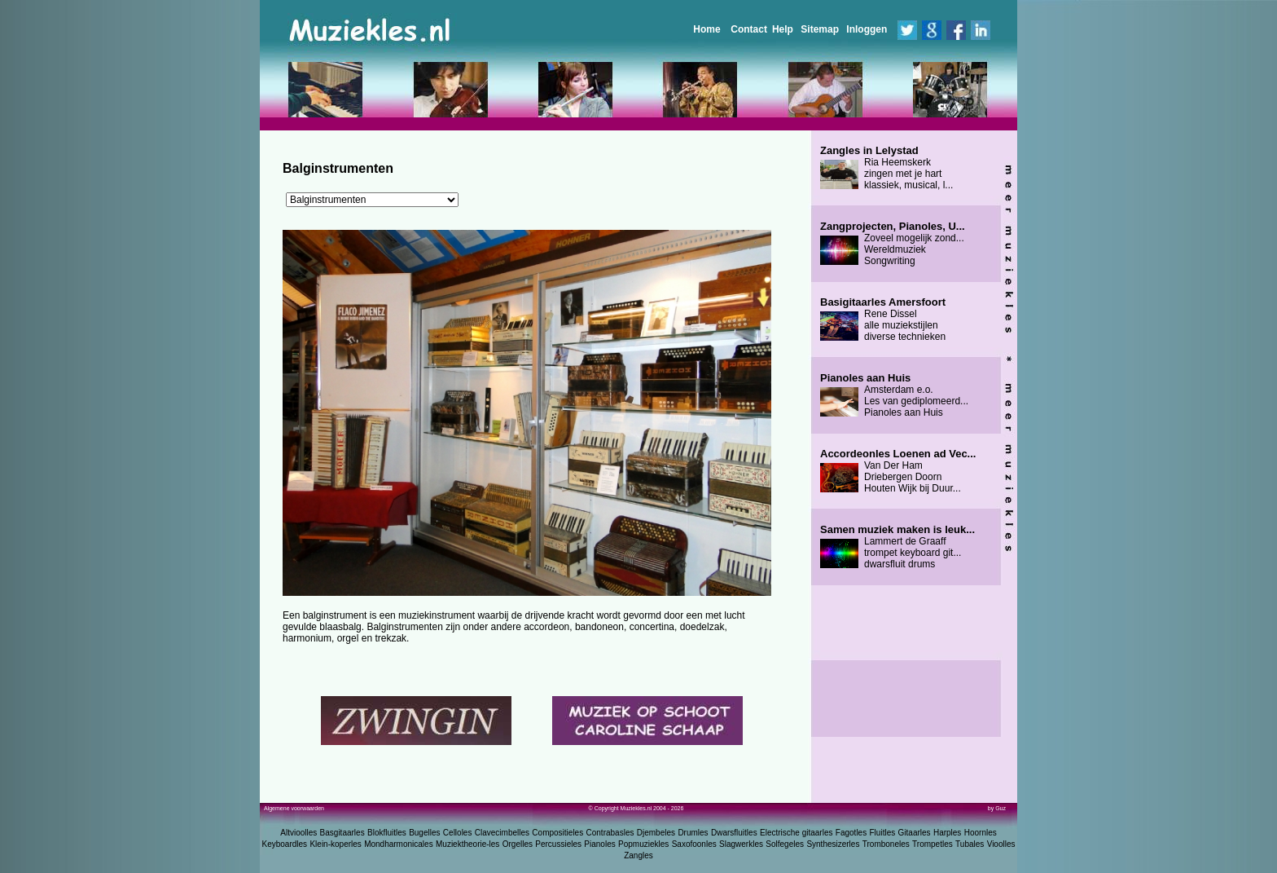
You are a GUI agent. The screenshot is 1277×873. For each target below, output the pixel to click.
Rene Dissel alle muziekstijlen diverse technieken (883, 319)
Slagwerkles (741, 844)
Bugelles (424, 832)
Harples (947, 832)
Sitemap (820, 29)
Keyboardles (285, 844)
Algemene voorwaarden (294, 808)
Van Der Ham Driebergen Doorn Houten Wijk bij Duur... (898, 471)
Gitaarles (914, 832)
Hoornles (980, 832)
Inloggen (866, 29)
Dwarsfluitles (734, 832)
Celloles (457, 832)
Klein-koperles (335, 844)
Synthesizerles (832, 844)
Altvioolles (298, 832)
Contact (749, 29)
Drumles (693, 832)
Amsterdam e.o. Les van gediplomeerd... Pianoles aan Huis (894, 395)
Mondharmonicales (398, 844)
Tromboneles (886, 844)
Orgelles (517, 844)
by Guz (997, 808)
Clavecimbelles (502, 832)
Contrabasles (610, 832)
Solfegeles (785, 844)
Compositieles (557, 832)
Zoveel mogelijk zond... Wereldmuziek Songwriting (892, 244)
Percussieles (558, 844)
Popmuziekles (643, 844)
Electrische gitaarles (796, 832)
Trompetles (932, 844)
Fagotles (851, 832)
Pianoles (599, 844)
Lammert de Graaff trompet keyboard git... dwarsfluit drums (897, 547)
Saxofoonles (694, 844)
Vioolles (1001, 844)
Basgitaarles (342, 832)
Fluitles (883, 832)
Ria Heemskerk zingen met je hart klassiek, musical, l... (886, 168)
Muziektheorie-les (467, 844)
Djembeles (656, 832)
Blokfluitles (386, 832)
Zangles (638, 855)
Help (782, 29)
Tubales (969, 844)
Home (706, 29)
